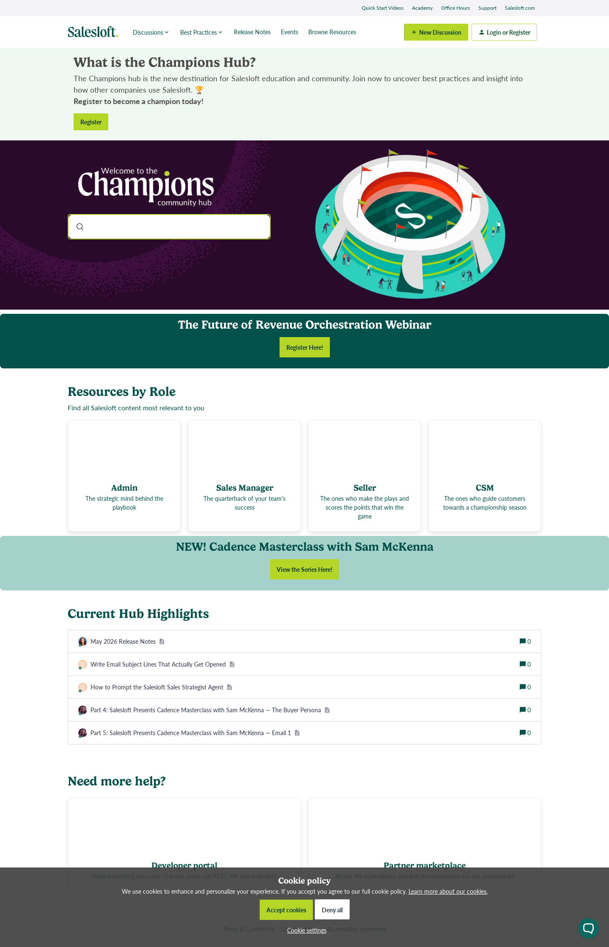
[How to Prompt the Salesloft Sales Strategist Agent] (161, 687)
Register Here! (304, 347)
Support (487, 7)
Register (91, 122)
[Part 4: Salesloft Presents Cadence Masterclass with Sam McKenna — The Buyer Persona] (210, 710)
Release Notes (252, 31)
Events (289, 31)
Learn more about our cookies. (448, 891)
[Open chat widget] (588, 928)
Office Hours (455, 7)
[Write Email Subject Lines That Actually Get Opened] (163, 664)
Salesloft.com (520, 7)
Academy (422, 7)
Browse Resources (332, 31)
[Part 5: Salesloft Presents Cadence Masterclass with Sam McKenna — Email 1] (195, 733)
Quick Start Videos (382, 7)
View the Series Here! (304, 569)
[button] (304, 930)
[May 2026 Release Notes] (128, 641)
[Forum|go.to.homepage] (95, 32)
